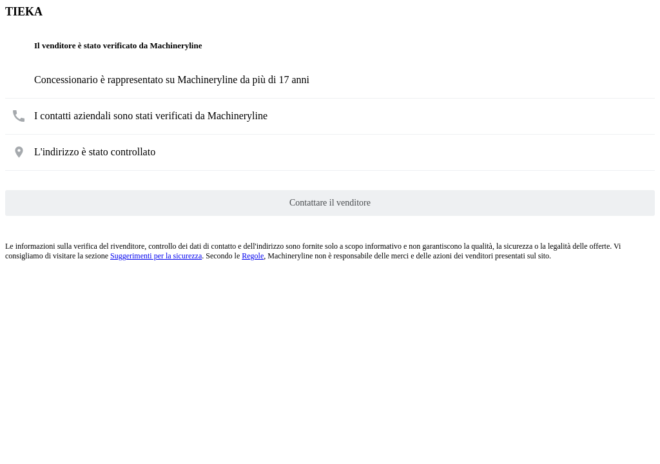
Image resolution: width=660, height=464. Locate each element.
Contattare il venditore (330, 203)
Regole (253, 255)
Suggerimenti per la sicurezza (156, 255)
